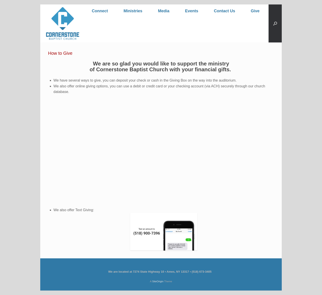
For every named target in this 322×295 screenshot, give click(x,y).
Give (255, 11)
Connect (100, 11)
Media (163, 11)
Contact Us (224, 11)
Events (191, 11)
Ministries (132, 11)
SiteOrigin (157, 281)
